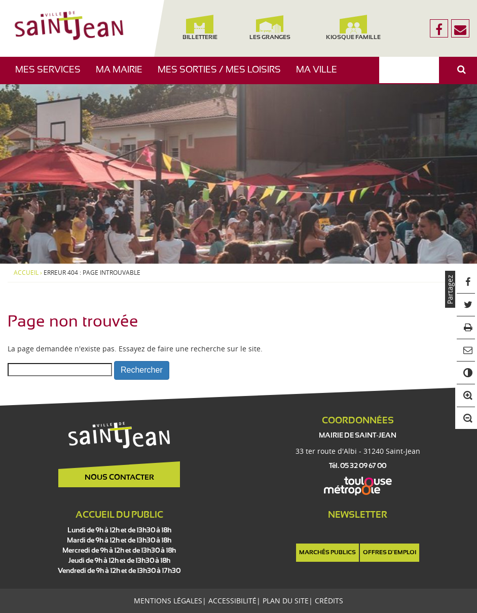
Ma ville (320, 74)
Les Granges (269, 28)
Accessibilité (232, 600)
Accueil (26, 273)
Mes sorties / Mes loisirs (223, 74)
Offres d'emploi (389, 553)
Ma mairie (123, 74)
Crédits (329, 600)
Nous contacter (119, 477)
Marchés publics (327, 553)
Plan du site (286, 600)
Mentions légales (168, 600)
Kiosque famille (353, 28)
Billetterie (199, 28)
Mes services (51, 74)
